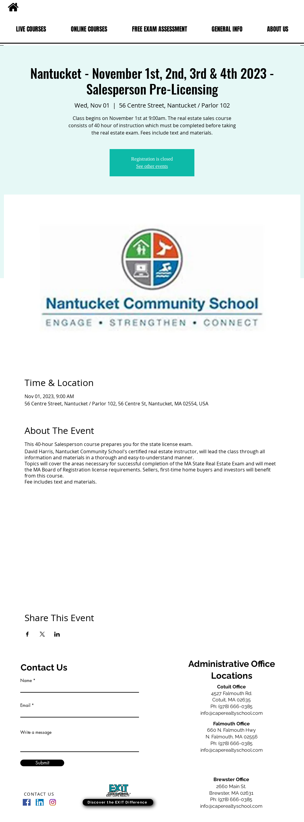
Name (26, 680)
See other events (152, 166)
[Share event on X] (42, 634)
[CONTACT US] (39, 794)
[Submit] (42, 763)
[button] (31, 29)
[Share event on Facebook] (27, 634)
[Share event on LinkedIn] (57, 634)
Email (25, 705)
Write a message (35, 732)
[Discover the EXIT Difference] (118, 802)
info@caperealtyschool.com (231, 713)
